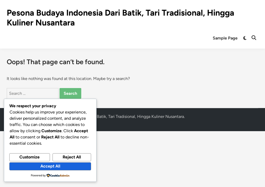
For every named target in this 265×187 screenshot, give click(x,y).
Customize (29, 157)
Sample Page (225, 38)
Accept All (50, 166)
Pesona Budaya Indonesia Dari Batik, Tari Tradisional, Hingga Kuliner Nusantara (112, 116)
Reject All (72, 157)
